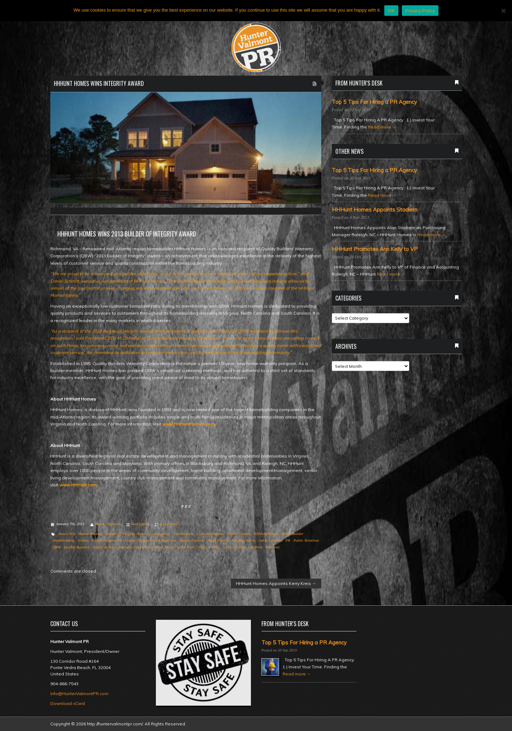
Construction (183, 533)
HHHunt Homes (265, 533)
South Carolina (234, 547)
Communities (160, 533)
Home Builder (292, 533)
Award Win (66, 533)
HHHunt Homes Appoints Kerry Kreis (276, 583)
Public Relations (306, 540)
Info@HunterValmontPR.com (79, 693)
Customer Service (210, 533)
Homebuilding (63, 540)
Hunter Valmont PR (106, 540)
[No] (503, 10)
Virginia (255, 547)
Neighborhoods (243, 540)
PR (287, 540)
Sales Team (185, 547)
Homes (82, 540)
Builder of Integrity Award (126, 533)
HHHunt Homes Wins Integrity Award (99, 83)
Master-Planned (191, 540)
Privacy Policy (420, 10)
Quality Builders (76, 547)
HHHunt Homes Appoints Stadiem (374, 210)
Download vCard (67, 703)
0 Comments (169, 524)
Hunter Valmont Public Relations (150, 540)
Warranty (272, 547)
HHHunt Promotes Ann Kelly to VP (375, 249)
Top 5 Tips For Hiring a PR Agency (374, 102)
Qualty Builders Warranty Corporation (123, 547)
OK (391, 10)
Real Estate (139, 524)
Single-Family (209, 547)
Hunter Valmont (107, 524)
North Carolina (270, 540)
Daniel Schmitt (239, 533)
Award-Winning (90, 533)
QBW (56, 547)
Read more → (382, 127)
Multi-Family (218, 540)
